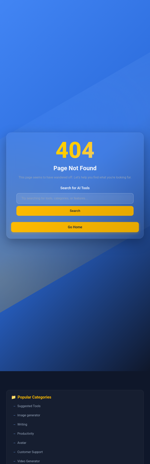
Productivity (25, 433)
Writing (22, 424)
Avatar (21, 443)
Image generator (28, 415)
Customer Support (30, 452)
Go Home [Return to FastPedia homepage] (75, 227)
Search (75, 210)
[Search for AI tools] (75, 198)
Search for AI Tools (75, 188)
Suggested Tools (29, 406)
